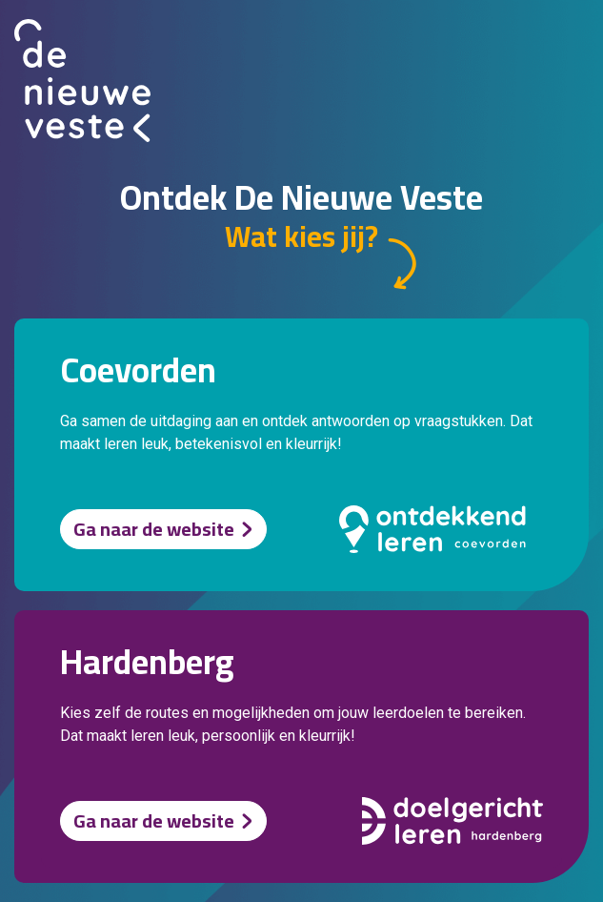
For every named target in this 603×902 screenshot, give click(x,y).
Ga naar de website (153, 528)
